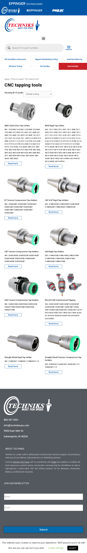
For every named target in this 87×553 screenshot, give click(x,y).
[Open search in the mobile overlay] (34, 47)
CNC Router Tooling (15, 66)
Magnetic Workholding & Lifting (46, 59)
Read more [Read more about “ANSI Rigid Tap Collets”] (54, 166)
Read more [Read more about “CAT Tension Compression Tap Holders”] (13, 266)
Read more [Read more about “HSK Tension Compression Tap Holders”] (13, 315)
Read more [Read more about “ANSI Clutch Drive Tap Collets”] (13, 163)
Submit (43, 530)
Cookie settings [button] (56, 548)
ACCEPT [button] (72, 548)
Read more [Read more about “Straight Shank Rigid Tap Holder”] (13, 366)
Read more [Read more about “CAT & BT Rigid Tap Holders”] (54, 212)
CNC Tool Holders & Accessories (15, 59)
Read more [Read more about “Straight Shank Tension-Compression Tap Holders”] (54, 372)
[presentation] (27, 526)
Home (7, 79)
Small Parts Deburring (74, 59)
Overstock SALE (73, 66)
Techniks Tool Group (21, 462)
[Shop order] (37, 94)
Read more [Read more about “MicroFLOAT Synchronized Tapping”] (54, 323)
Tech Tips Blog (45, 66)
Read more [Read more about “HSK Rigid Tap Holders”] (54, 266)
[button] (43, 38)
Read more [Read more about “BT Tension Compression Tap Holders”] (13, 218)
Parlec (53, 462)
